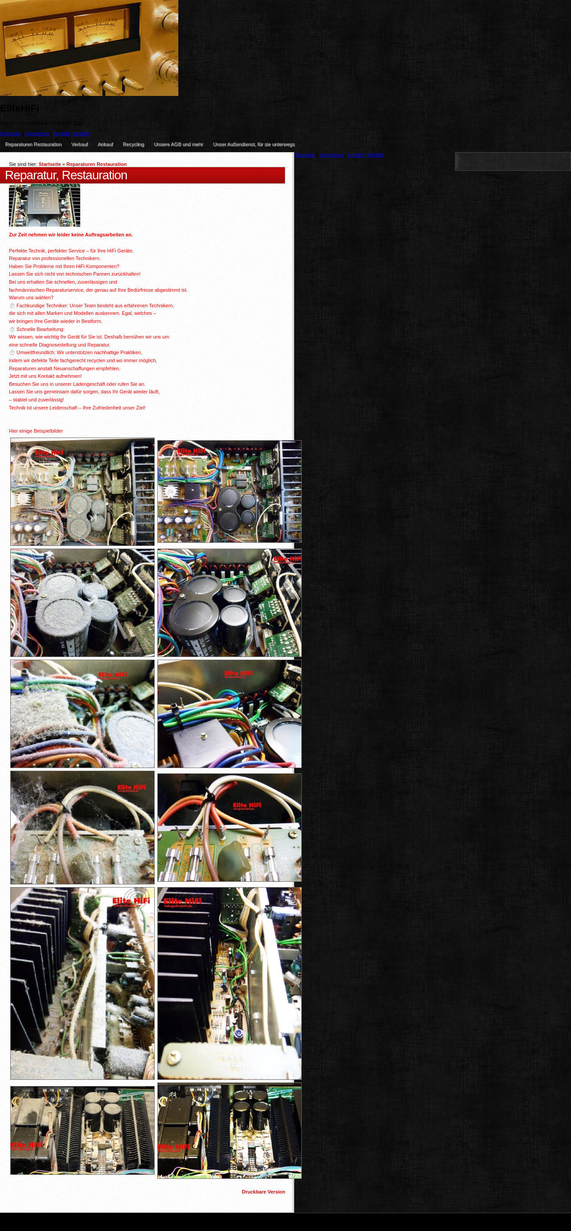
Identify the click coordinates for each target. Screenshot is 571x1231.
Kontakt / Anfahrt (71, 133)
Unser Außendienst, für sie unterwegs (254, 144)
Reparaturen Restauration (33, 144)
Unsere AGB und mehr (178, 144)
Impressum (37, 133)
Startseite (50, 164)
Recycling (133, 144)
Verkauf (79, 144)
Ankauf (105, 144)
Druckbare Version (263, 1191)
